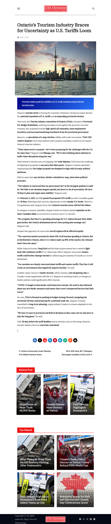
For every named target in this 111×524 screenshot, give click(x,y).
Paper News (29, 518)
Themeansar (20, 522)
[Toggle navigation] (19, 8)
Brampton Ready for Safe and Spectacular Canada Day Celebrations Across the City (75, 500)
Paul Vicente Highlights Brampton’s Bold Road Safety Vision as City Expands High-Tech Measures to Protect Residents (34, 503)
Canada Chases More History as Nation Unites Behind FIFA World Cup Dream (55, 412)
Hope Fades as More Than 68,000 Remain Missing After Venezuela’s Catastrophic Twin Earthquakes (35, 465)
